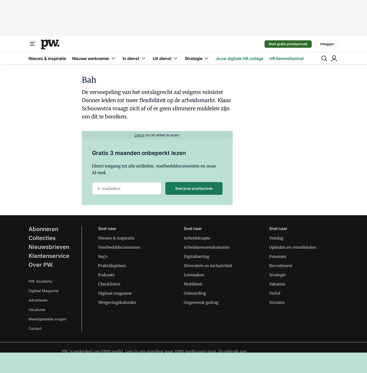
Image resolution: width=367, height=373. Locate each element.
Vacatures (37, 309)
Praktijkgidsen (112, 265)
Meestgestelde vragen (47, 319)
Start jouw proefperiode (194, 188)
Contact (35, 328)
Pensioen (277, 256)
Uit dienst (166, 58)
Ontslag (276, 238)
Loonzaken (194, 274)
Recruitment (281, 265)
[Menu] (33, 44)
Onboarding (195, 293)
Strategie (197, 58)
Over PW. (41, 264)
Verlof (274, 293)
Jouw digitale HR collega (239, 58)
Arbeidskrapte (197, 238)
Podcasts (106, 274)
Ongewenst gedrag (201, 302)
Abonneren (43, 229)
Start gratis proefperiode (288, 44)
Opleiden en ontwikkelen (292, 247)
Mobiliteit (193, 284)
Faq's (102, 256)
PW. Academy (40, 281)
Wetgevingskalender (117, 302)
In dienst (135, 58)
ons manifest (151, 351)
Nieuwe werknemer (94, 58)
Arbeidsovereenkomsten (207, 247)
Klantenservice (49, 255)
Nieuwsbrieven (49, 247)
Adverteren (38, 300)
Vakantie (277, 284)
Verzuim (277, 302)
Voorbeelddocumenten (119, 247)
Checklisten (109, 284)
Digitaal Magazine (44, 290)
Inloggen (327, 44)
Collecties (42, 238)
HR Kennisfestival (286, 58)
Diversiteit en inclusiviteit (208, 265)
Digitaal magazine (115, 293)
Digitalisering (196, 256)
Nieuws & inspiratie (47, 58)
